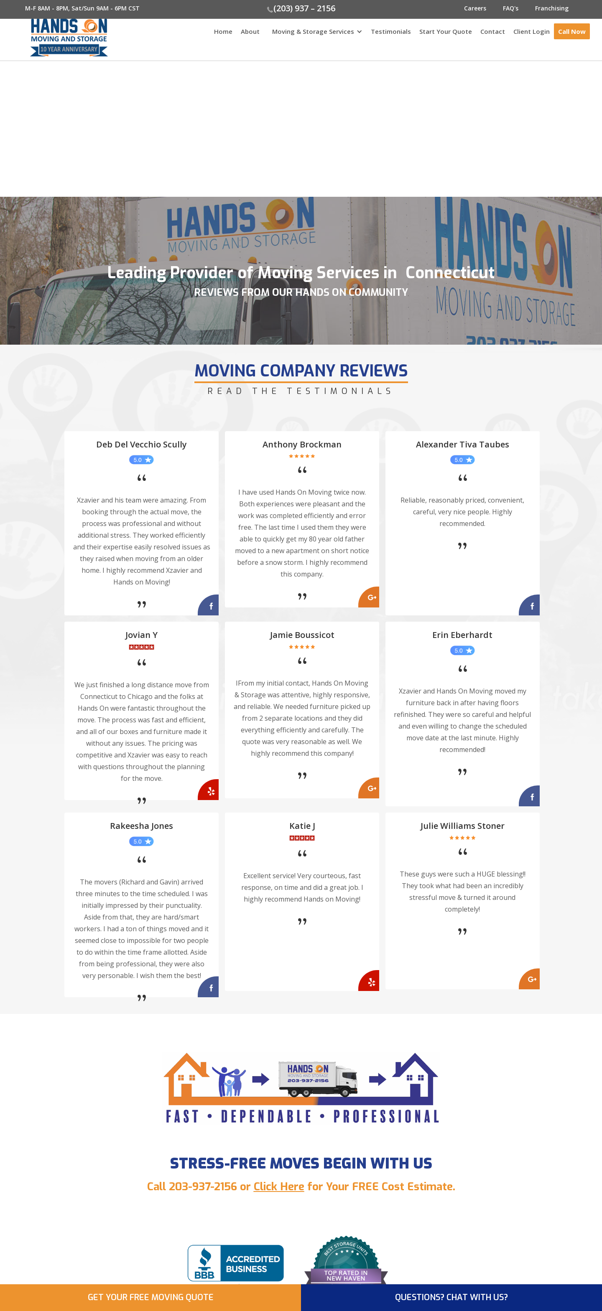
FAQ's (510, 8)
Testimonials (391, 31)
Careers (475, 8)
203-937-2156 (203, 1186)
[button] (315, 35)
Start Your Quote (445, 31)
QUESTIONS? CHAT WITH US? (451, 1297)
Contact (492, 31)
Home (223, 31)
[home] (54, 37)
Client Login (531, 31)
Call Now (572, 31)
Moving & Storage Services (313, 31)
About (250, 31)
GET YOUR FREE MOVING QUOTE (151, 1297)
